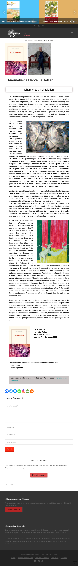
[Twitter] (11, 391)
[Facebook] (7, 391)
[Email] (27, 391)
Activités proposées (42, 558)
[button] (72, 32)
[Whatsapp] (19, 391)
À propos (64, 558)
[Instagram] (23, 391)
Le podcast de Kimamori (25, 558)
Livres (13, 558)
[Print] (32, 391)
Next (73, 12)
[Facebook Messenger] (15, 391)
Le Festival (54, 558)
